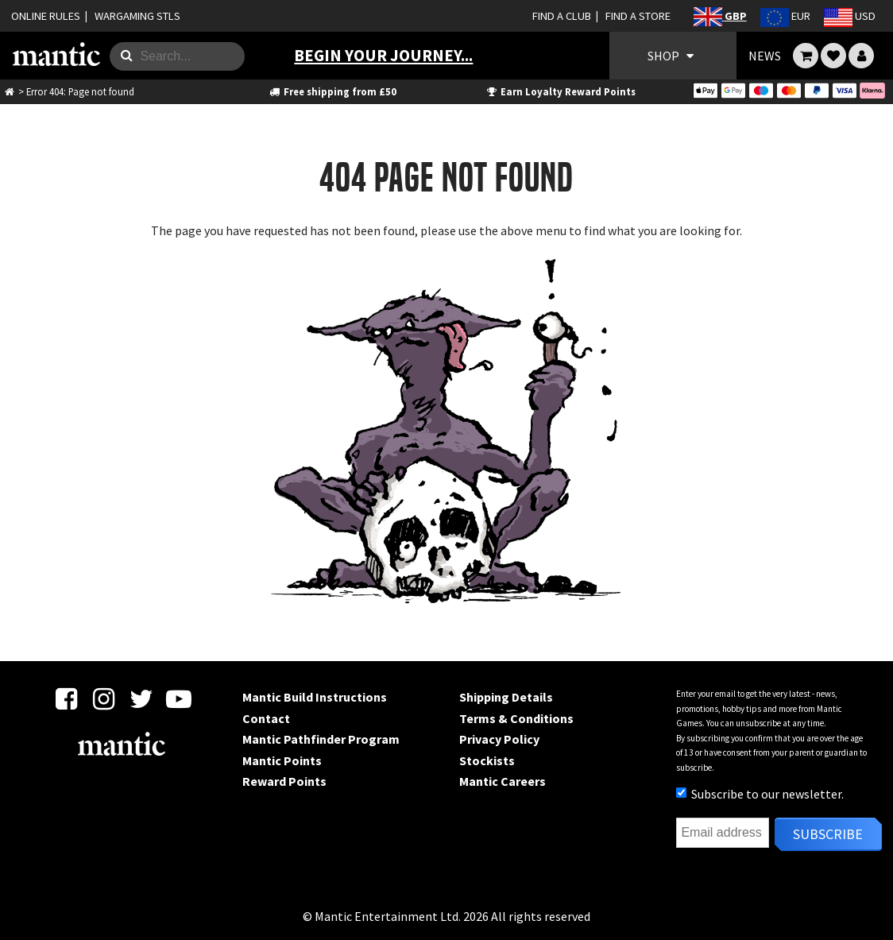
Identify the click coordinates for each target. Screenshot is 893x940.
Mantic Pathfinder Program (321, 739)
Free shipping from (332, 91)
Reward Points (284, 781)
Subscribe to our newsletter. (760, 794)
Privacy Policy (499, 739)
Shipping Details (506, 697)
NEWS (764, 56)
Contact (266, 718)
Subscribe (828, 834)
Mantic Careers (502, 781)
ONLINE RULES (45, 16)
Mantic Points (282, 760)
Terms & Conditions (516, 718)
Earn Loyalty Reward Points (560, 91)
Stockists (487, 760)
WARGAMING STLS (137, 16)
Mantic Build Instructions (314, 697)
